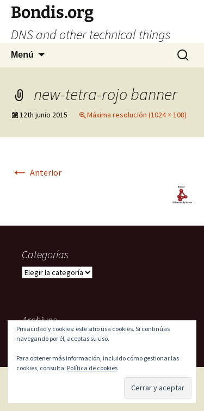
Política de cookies (92, 368)
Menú (22, 54)
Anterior (36, 172)
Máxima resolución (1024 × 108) (137, 115)
